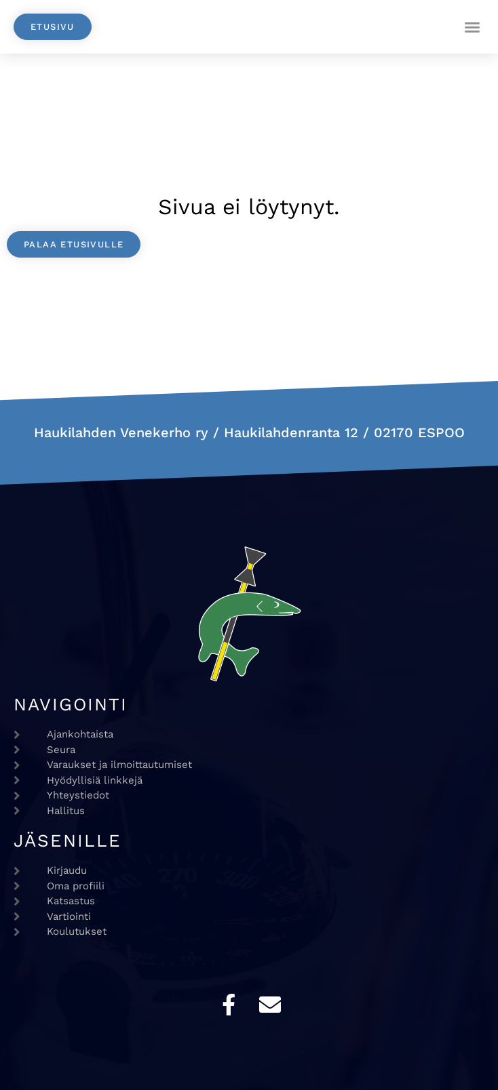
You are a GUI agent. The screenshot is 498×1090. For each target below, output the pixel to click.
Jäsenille (67, 840)
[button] (472, 27)
